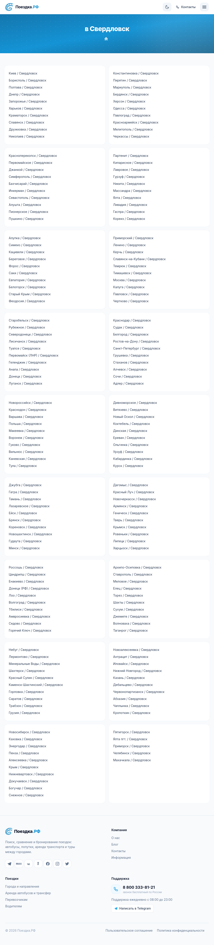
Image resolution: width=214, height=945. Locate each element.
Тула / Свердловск (23, 466)
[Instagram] (57, 864)
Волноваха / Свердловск (131, 623)
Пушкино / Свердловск (26, 219)
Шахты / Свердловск (128, 602)
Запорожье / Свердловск (28, 101)
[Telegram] (9, 864)
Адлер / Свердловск (128, 383)
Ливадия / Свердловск (130, 205)
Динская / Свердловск (130, 431)
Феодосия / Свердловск (27, 301)
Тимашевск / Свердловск (132, 273)
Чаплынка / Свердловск (131, 706)
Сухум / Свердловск (128, 609)
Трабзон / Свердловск (25, 706)
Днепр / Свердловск (24, 94)
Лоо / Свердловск (22, 595)
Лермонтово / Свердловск (29, 657)
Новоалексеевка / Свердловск (136, 650)
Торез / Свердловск (128, 595)
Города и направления (22, 886)
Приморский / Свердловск (133, 238)
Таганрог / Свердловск (130, 630)
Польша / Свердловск (25, 424)
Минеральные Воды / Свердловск (34, 664)
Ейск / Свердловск (23, 513)
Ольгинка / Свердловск (130, 445)
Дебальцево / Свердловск (133, 685)
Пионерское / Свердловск (28, 212)
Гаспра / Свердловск (129, 212)
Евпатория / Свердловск (27, 280)
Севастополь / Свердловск (29, 198)
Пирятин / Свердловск (130, 80)
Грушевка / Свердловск (131, 355)
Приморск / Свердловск (131, 746)
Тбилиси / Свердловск (26, 609)
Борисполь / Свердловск (27, 80)
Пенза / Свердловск (24, 753)
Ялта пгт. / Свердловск (130, 739)
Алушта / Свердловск (25, 205)
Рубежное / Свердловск (27, 327)
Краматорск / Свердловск (28, 115)
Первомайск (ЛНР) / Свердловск (33, 355)
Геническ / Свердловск (130, 513)
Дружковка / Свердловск (28, 129)
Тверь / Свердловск (128, 520)
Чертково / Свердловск (131, 301)
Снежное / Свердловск (26, 795)
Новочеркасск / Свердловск (134, 499)
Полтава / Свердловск (25, 87)
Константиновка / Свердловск (136, 73)
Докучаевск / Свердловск (28, 781)
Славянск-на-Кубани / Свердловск (139, 259)
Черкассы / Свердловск (131, 136)
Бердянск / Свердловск (131, 94)
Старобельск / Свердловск (29, 320)
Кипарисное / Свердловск (133, 162)
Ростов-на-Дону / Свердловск (136, 341)
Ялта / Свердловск (127, 198)
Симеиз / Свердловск (25, 245)
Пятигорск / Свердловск (131, 732)
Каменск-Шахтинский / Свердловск (36, 685)
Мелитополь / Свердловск (133, 129)
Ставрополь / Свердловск (132, 574)
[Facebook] (48, 864)
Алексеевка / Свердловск (28, 760)
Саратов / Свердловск (26, 699)
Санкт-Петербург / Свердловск (136, 348)
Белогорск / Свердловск (27, 287)
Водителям (13, 906)
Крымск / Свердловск (129, 527)
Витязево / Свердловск (130, 410)
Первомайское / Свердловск (30, 162)
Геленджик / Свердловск (27, 362)
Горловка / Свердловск (26, 692)
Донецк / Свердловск (25, 376)
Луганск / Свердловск (25, 383)
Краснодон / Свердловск (27, 410)
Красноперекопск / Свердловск (33, 155)
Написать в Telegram (132, 908)
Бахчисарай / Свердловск (28, 183)
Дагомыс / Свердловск (130, 485)
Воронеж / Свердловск (26, 438)
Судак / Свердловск (128, 327)
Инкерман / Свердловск (27, 191)
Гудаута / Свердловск (25, 541)
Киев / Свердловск (23, 73)
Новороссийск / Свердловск (30, 402)
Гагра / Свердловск (23, 492)
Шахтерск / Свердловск (27, 671)
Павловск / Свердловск (131, 294)
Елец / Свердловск (127, 588)
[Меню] (204, 7)
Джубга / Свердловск (25, 485)
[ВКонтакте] (28, 864)
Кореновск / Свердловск (27, 527)
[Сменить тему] (167, 7)
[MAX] (19, 864)
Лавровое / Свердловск (131, 169)
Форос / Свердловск (24, 266)
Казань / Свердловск (129, 678)
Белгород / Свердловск (130, 334)
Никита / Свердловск (129, 183)
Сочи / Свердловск (127, 376)
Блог (114, 844)
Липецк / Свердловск (129, 541)
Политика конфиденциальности (180, 930)
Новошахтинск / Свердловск (30, 534)
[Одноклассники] (38, 864)
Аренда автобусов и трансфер (28, 893)
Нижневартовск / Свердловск (31, 774)
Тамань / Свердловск (25, 499)
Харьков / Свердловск (25, 108)
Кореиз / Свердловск (129, 219)
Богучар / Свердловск (25, 788)
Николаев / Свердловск (27, 136)
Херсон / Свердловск (129, 101)
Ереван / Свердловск (129, 438)
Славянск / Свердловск (26, 122)
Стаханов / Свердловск (130, 362)
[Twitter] (67, 864)
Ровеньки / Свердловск (131, 534)
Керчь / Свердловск (128, 252)
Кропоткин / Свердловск (131, 713)
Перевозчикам (16, 899)
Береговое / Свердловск (27, 259)
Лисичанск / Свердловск (27, 341)
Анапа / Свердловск (24, 369)
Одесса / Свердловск (129, 108)
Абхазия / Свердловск (130, 699)
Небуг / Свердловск (24, 650)
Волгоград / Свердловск (27, 602)
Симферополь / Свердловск (30, 176)
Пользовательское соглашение (128, 930)
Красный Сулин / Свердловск (31, 678)
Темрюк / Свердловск (129, 266)
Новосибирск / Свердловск (29, 732)
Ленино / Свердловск (129, 245)
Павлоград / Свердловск (131, 115)
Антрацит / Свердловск (130, 657)
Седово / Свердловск (25, 623)
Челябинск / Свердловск (132, 753)
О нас (115, 838)
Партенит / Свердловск (130, 155)
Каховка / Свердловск (25, 739)
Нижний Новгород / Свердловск (137, 671)
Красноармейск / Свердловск (135, 122)
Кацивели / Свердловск (27, 252)
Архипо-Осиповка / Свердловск (137, 567)
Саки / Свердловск (23, 273)
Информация (121, 857)
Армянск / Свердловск (130, 506)
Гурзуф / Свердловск (129, 176)
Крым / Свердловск (23, 767)
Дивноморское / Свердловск (135, 402)
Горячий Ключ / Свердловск (30, 630)
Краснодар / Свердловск (132, 320)
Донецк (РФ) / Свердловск (29, 588)
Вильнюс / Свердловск (26, 452)
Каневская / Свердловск (27, 459)
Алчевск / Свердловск (130, 369)
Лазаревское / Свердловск (29, 506)
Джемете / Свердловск (130, 616)
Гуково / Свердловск (24, 445)
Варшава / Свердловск (26, 417)
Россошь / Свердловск (26, 567)
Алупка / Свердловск (25, 238)
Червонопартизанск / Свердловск (138, 692)
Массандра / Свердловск (132, 191)
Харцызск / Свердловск (131, 548)
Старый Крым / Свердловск (30, 294)
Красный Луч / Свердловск (133, 492)
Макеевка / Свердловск (27, 431)
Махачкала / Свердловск (132, 760)
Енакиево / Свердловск (26, 581)
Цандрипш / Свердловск (27, 574)
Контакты (118, 851)
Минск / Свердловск (24, 548)
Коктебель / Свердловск (131, 424)
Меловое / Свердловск (130, 581)
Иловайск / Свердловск (131, 664)
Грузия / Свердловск (24, 713)
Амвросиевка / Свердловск (29, 616)
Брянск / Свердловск (25, 520)
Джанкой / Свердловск (26, 169)
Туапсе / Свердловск (25, 348)
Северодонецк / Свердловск (30, 334)
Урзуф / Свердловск (128, 452)
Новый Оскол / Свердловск (133, 417)
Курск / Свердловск (128, 466)
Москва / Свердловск (129, 280)
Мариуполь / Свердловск (132, 87)
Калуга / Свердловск (128, 287)
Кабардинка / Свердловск (132, 459)
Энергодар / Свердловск (27, 746)
